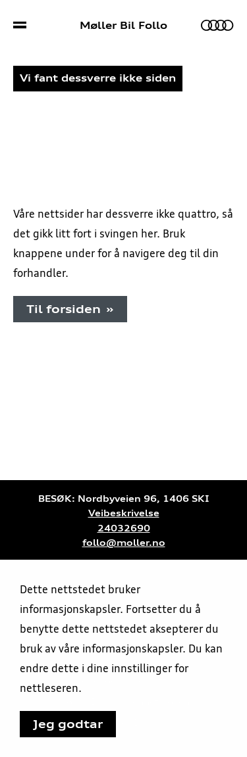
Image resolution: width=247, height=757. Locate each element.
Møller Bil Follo (123, 26)
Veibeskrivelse (123, 513)
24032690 (123, 528)
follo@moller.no (123, 543)
